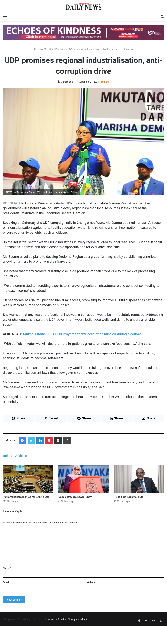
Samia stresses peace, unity (75, 496)
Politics (49, 49)
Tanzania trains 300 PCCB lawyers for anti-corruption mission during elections (82, 334)
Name (7, 568)
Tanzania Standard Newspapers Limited (68, 619)
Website (91, 582)
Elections (60, 49)
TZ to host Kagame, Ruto (128, 496)
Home (38, 49)
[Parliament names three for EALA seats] (28, 479)
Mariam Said (67, 81)
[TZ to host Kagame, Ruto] (139, 479)
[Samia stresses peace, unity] (83, 479)
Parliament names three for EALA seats (26, 496)
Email (7, 582)
